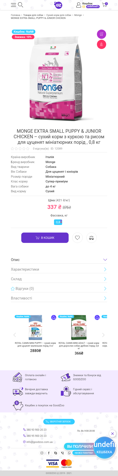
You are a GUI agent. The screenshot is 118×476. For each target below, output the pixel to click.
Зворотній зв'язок (58, 421)
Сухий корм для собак (58, 15)
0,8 (59, 222)
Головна (15, 15)
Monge (78, 15)
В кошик (45, 238)
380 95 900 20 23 (34, 435)
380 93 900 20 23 (34, 429)
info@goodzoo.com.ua (38, 442)
